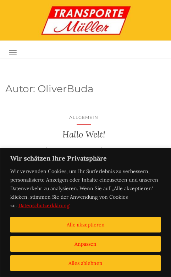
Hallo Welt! (83, 134)
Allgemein (83, 117)
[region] (85, 212)
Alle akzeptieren (86, 224)
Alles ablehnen (85, 263)
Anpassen (85, 244)
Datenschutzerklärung (44, 205)
